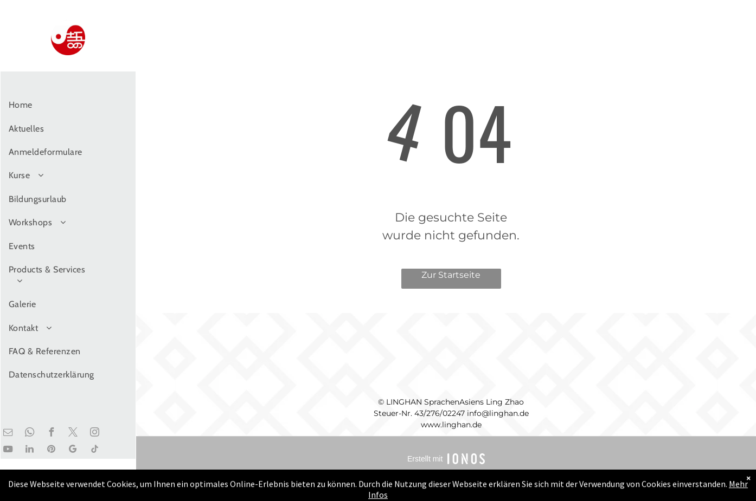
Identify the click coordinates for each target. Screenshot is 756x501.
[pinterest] (51, 450)
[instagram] (94, 433)
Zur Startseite (450, 275)
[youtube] (8, 450)
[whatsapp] (29, 433)
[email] (8, 433)
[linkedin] (29, 450)
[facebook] (51, 433)
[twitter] (73, 433)
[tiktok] (94, 450)
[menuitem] (53, 104)
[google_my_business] (73, 450)
